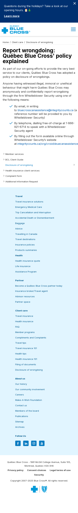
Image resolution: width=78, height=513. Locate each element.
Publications (21, 416)
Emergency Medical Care (28, 207)
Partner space (22, 301)
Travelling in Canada (26, 234)
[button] (73, 29)
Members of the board (27, 410)
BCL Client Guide (14, 159)
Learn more (11, 16)
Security (39, 474)
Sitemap (19, 421)
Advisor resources (25, 296)
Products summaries (26, 250)
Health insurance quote (27, 260)
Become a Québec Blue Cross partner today (38, 285)
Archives (20, 427)
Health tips (20, 353)
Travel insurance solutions (29, 201)
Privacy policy (16, 470)
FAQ (17, 326)
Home (6, 42)
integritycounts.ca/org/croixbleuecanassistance (47, 143)
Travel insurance (24, 316)
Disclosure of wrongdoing (19, 165)
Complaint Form (13, 176)
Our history (21, 384)
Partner (19, 280)
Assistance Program (26, 271)
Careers (19, 394)
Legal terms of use (60, 470)
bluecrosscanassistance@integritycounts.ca (45, 110)
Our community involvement (30, 389)
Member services (14, 154)
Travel (19, 196)
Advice (19, 228)
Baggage (20, 223)
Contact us (21, 405)
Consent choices (36, 470)
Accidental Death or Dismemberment (34, 217)
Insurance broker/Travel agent (31, 291)
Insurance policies (25, 244)
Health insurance (24, 321)
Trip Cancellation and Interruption (33, 212)
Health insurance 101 (26, 359)
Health (19, 255)
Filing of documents (25, 364)
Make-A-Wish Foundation (28, 400)
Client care (17, 42)
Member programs (25, 332)
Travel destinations (25, 239)
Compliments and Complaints (30, 337)
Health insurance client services (22, 170)
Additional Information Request (21, 181)
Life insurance (22, 266)
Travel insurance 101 (26, 348)
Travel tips (20, 342)
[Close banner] (75, 3)
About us (20, 378)
